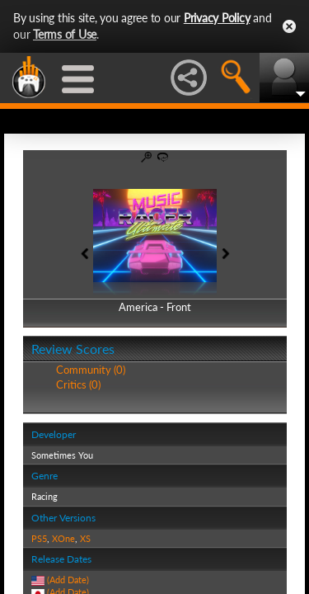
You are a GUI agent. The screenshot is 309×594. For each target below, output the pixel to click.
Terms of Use (64, 34)
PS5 (39, 538)
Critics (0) (78, 384)
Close (289, 26)
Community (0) (90, 369)
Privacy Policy (217, 18)
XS (85, 538)
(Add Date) (68, 579)
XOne (63, 538)
